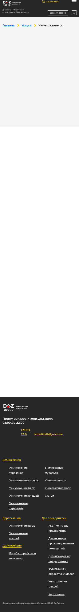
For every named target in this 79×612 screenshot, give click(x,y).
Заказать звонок (58, 12)
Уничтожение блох (22, 488)
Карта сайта (56, 594)
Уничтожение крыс (22, 525)
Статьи (49, 495)
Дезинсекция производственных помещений (61, 543)
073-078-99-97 (52, 1)
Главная (9, 25)
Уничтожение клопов (23, 480)
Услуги (27, 25)
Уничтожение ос (56, 480)
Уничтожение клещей (24, 495)
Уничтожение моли (58, 488)
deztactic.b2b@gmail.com (48, 432)
